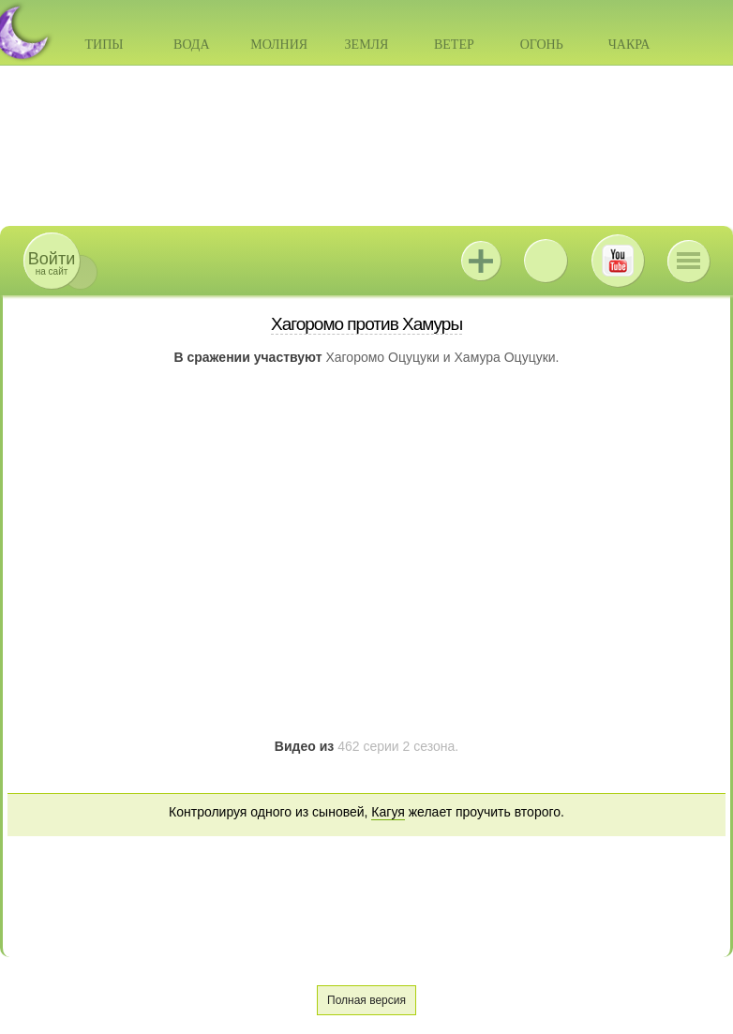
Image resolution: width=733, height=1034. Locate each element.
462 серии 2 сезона (396, 746)
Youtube (617, 260)
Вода (191, 44)
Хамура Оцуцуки (505, 357)
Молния (278, 44)
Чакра (629, 44)
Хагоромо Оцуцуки (382, 357)
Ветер (454, 44)
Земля (367, 44)
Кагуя (387, 811)
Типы (103, 44)
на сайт (51, 263)
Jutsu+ (481, 260)
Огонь (541, 44)
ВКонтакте (545, 260)
